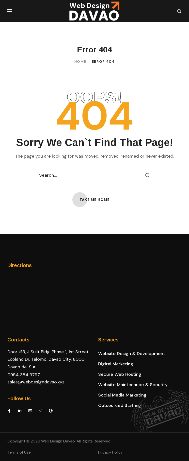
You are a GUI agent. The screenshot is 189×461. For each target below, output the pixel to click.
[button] (179, 11)
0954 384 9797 (23, 375)
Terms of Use (19, 452)
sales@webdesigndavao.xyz (35, 382)
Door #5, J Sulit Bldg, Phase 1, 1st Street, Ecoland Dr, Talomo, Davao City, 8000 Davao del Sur (48, 359)
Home (80, 61)
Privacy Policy (110, 452)
